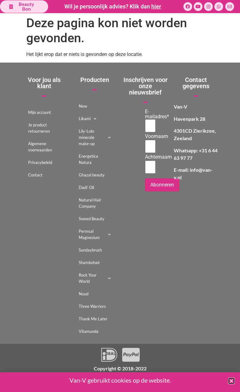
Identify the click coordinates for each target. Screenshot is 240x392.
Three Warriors (92, 306)
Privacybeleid (40, 162)
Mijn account (39, 112)
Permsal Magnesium (95, 234)
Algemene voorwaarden (40, 146)
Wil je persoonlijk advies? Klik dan (112, 6)
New (83, 106)
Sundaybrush (90, 249)
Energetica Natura (88, 159)
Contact (35, 174)
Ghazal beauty (92, 174)
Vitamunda (88, 331)
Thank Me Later (93, 318)
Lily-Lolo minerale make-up (95, 137)
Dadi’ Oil (86, 187)
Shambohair (89, 262)
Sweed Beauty (91, 218)
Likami (87, 118)
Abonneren (162, 185)
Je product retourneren (39, 128)
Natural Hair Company (90, 203)
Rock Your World (95, 278)
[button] (231, 381)
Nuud (83, 293)
